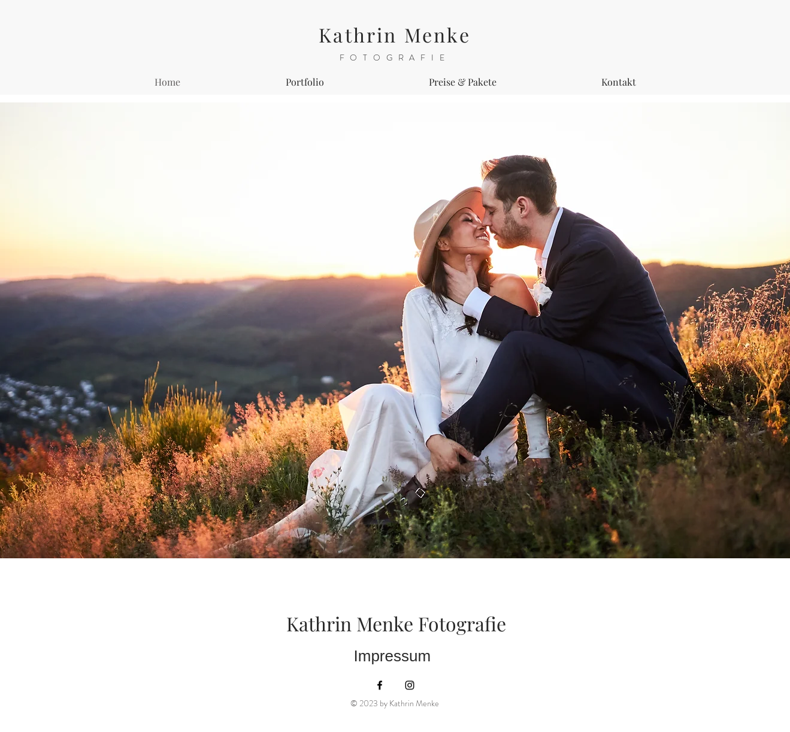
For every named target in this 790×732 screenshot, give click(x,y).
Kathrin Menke (395, 34)
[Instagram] (410, 685)
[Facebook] (380, 685)
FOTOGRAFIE (395, 57)
